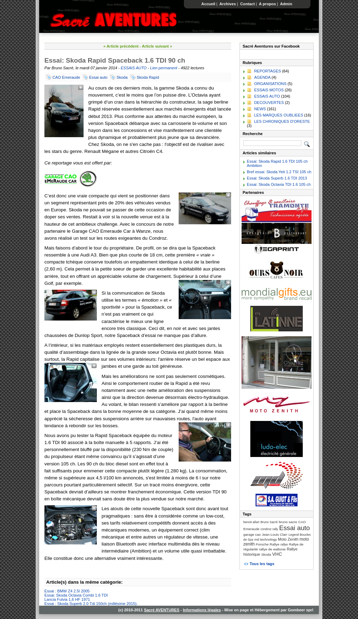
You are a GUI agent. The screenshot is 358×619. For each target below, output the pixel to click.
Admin (286, 4)
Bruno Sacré (269, 522)
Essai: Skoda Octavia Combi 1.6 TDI (76, 595)
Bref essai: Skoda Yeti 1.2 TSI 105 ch (279, 172)
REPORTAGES (267, 71)
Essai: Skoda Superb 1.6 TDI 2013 (277, 178)
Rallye (274, 544)
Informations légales (202, 610)
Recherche (253, 134)
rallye (284, 544)
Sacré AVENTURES (161, 610)
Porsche (262, 544)
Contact (247, 4)
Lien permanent (163, 68)
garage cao (252, 534)
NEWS (260, 109)
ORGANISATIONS (270, 84)
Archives (228, 4)
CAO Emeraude (66, 77)
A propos (267, 4)
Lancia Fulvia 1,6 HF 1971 (67, 599)
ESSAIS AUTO (133, 68)
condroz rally (269, 529)
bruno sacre (288, 522)
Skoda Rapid (148, 77)
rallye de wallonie (272, 549)
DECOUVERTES (269, 102)
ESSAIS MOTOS (269, 90)
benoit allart (251, 522)
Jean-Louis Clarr (274, 534)
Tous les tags (262, 564)
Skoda (122, 77)
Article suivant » (157, 46)
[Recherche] (272, 143)
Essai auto (98, 77)
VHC (277, 554)
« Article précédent (120, 46)
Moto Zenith (288, 539)
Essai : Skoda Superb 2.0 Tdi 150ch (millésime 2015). (91, 604)
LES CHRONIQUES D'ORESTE (282, 121)
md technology (265, 539)
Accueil (208, 4)
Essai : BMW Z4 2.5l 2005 (67, 591)
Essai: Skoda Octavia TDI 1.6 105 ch (279, 184)
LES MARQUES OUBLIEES (278, 115)
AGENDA (262, 77)
